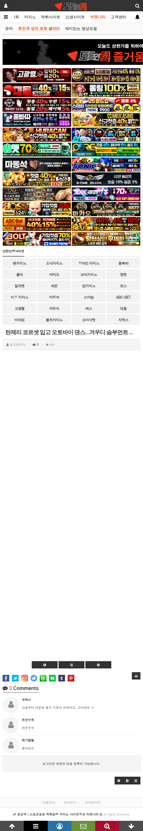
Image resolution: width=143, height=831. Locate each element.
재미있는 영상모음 (81, 28)
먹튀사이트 (50, 17)
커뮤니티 (98, 17)
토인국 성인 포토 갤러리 (39, 28)
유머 (9, 28)
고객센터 (118, 17)
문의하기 (70, 802)
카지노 (30, 17)
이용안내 (49, 802)
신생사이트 (75, 17)
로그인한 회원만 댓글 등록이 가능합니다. (72, 763)
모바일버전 (92, 802)
